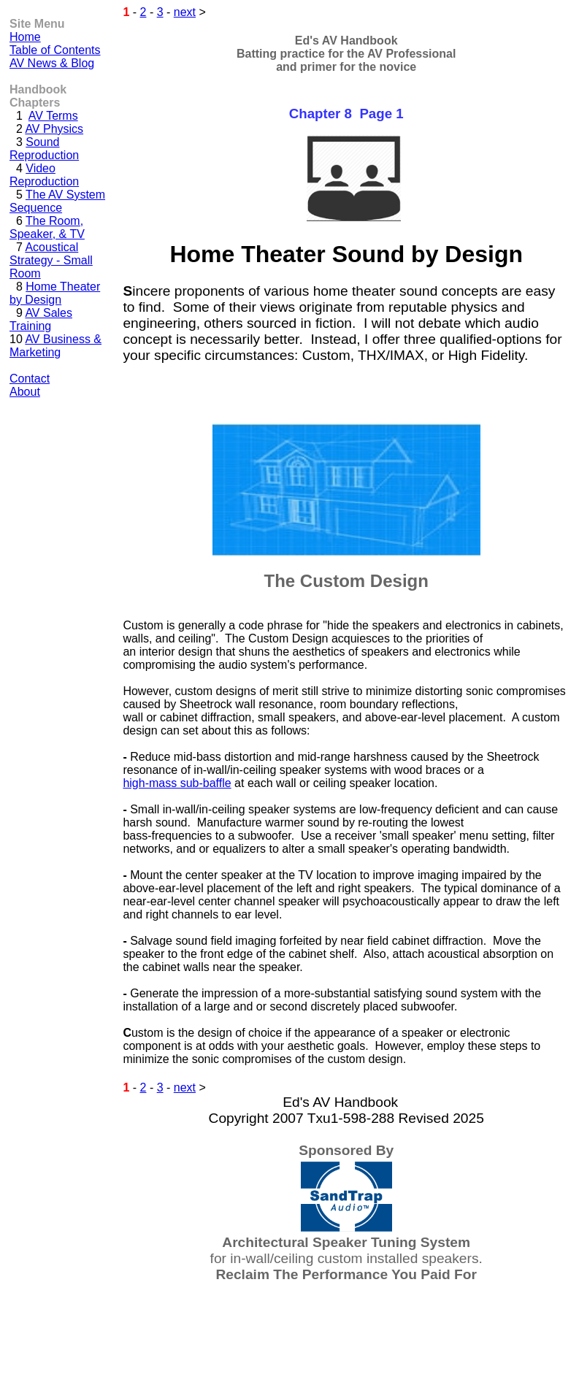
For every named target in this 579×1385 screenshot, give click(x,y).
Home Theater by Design (54, 293)
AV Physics (54, 129)
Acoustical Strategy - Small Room (51, 260)
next (185, 12)
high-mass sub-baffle (177, 783)
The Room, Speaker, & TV (47, 227)
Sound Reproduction (44, 148)
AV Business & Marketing (55, 345)
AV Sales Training (40, 319)
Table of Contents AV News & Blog (55, 56)
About (24, 391)
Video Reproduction (44, 175)
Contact (29, 378)
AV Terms (53, 116)
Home (25, 37)
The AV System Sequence (57, 201)
